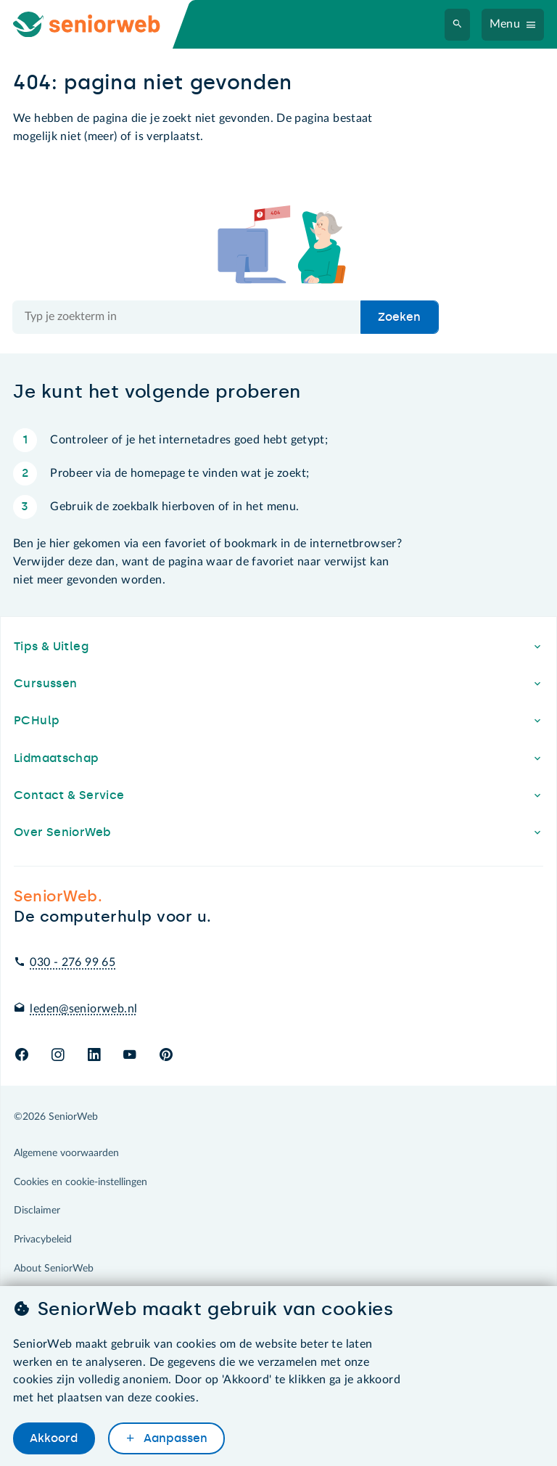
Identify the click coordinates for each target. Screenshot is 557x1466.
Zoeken (399, 317)
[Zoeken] (458, 25)
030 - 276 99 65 (72, 962)
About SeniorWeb (54, 1269)
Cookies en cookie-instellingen (80, 1182)
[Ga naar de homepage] (98, 24)
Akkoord (54, 1438)
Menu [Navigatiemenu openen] (505, 24)
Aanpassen (174, 1438)
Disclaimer (37, 1210)
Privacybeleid (43, 1239)
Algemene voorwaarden (66, 1153)
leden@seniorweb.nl (83, 1009)
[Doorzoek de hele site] (187, 317)
